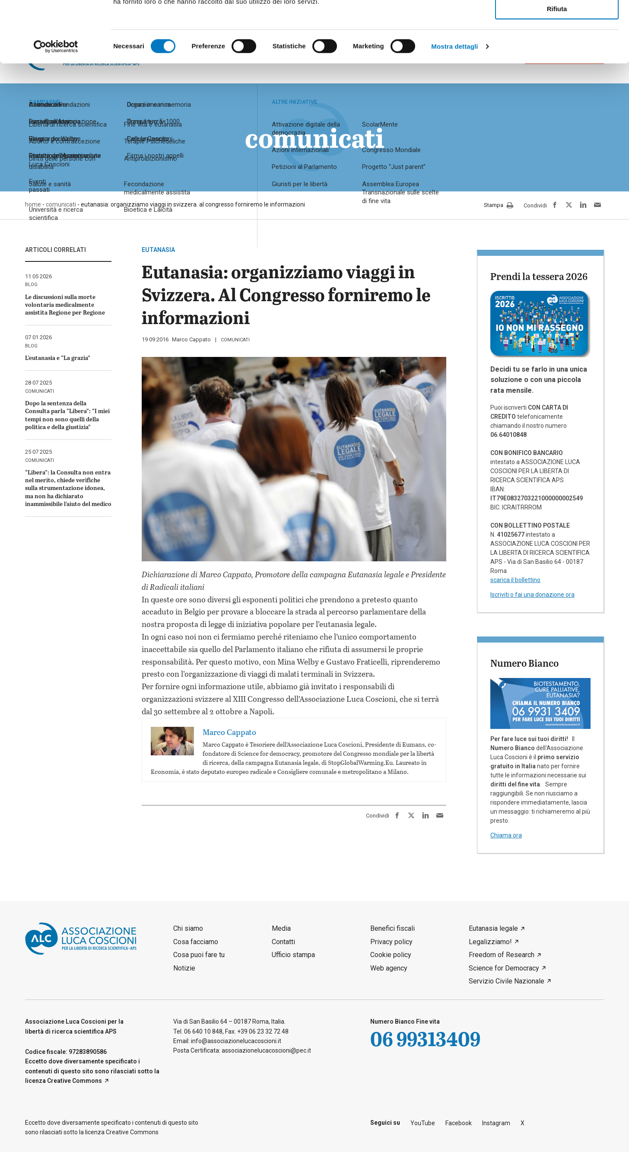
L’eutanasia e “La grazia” (57, 357)
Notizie (184, 968)
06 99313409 (425, 1038)
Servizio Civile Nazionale (506, 981)
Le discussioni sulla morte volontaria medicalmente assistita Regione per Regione (65, 304)
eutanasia (158, 249)
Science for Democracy (504, 968)
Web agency (388, 968)
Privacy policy (391, 942)
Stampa (498, 206)
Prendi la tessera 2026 (539, 276)
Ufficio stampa (293, 955)
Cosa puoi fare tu (199, 955)
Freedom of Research (501, 955)
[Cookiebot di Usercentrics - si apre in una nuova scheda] (56, 107)
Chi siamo (188, 928)
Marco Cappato (191, 339)
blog (31, 284)
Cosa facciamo (195, 942)
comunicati (235, 340)
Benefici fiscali (392, 928)
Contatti (283, 942)
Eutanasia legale (493, 928)
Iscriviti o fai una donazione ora (532, 594)
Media (281, 928)
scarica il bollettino (515, 579)
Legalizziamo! (490, 942)
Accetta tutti (557, 21)
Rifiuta (557, 69)
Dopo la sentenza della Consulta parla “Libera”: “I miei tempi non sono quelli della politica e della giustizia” (67, 415)
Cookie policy (390, 955)
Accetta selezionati (556, 45)
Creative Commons (74, 1080)
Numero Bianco (524, 663)
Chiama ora (506, 835)
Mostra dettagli (454, 107)
